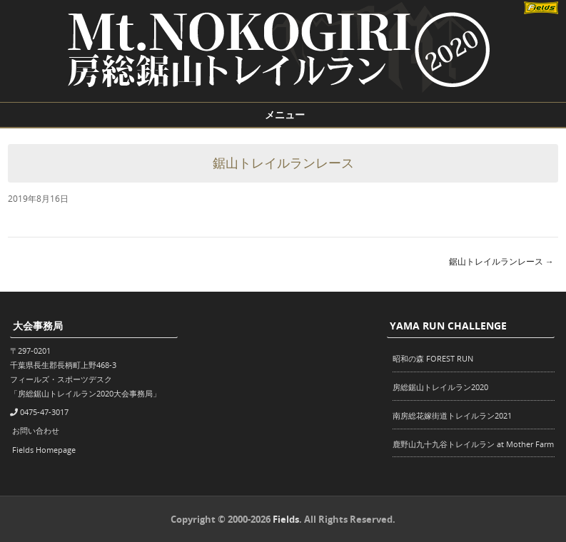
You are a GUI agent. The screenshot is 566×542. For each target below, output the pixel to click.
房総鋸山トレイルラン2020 (440, 387)
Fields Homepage (44, 449)
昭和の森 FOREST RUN (433, 358)
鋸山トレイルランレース (501, 261)
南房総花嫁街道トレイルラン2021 (452, 415)
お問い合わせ (35, 430)
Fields (286, 519)
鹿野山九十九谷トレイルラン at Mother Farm (473, 444)
